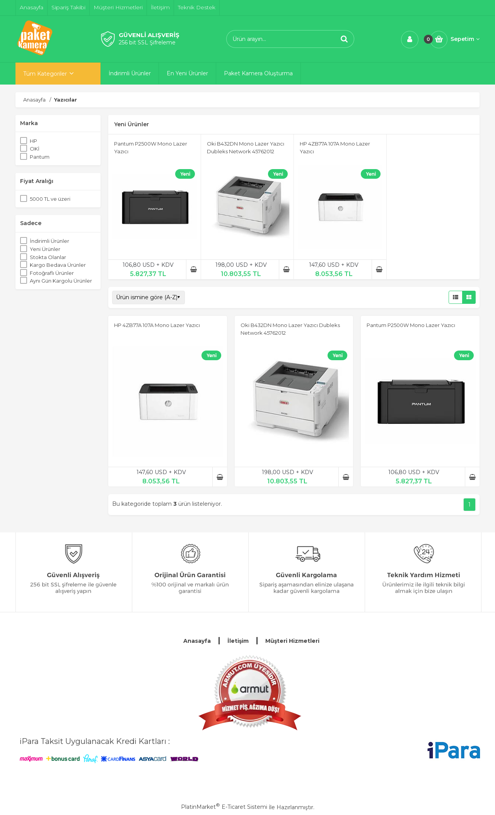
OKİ (34, 149)
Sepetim (465, 39)
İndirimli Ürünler (49, 241)
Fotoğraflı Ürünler (52, 273)
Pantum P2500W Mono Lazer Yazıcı (411, 325)
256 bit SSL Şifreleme (147, 42)
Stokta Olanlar (48, 257)
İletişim (238, 640)
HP (33, 141)
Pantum (40, 157)
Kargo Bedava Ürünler (58, 265)
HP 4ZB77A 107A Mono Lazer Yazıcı (157, 325)
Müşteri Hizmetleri (292, 640)
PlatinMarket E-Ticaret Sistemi (224, 806)
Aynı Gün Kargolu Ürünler (61, 281)
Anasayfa (197, 640)
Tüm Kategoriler (45, 73)
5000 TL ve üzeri (50, 199)
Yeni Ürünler (45, 249)
